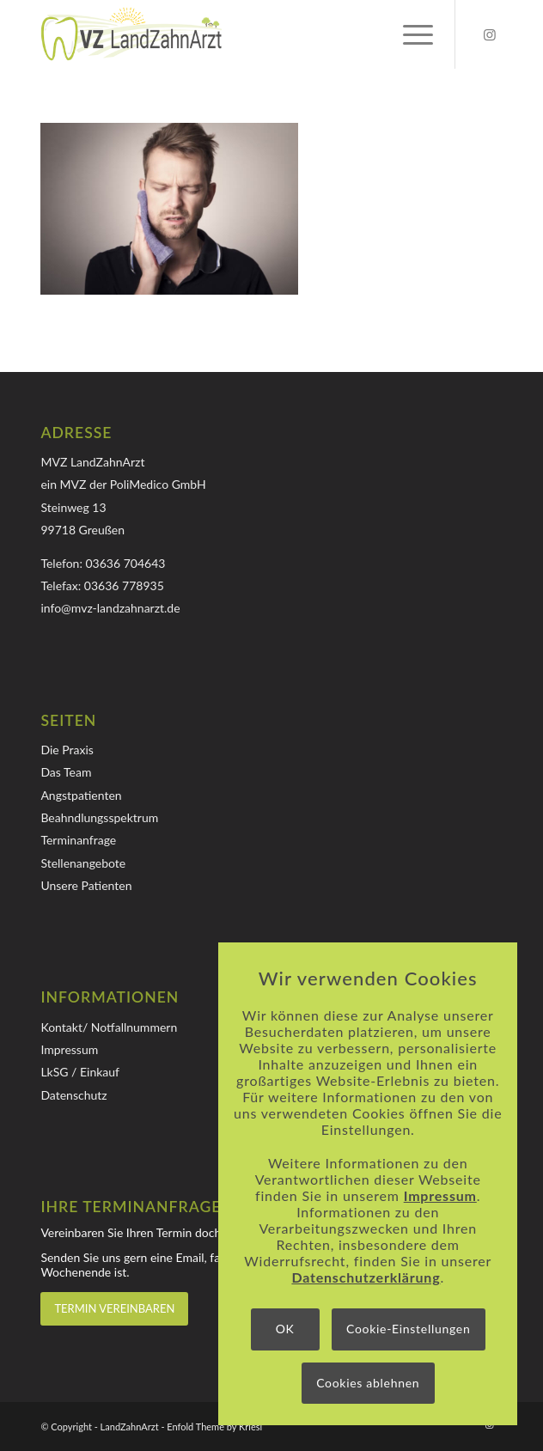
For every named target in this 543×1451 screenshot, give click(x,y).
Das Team (65, 772)
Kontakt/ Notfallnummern (108, 1027)
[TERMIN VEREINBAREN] (114, 1309)
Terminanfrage (78, 839)
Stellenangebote (82, 863)
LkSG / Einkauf (79, 1071)
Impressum (69, 1049)
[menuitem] (409, 34)
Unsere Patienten (85, 885)
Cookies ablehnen (367, 1382)
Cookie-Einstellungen (408, 1328)
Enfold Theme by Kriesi (214, 1426)
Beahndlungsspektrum (99, 817)
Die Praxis (66, 749)
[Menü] (409, 34)
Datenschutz (73, 1095)
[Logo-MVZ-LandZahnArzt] (225, 34)
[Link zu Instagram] (490, 34)
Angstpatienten (80, 795)
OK (285, 1328)
